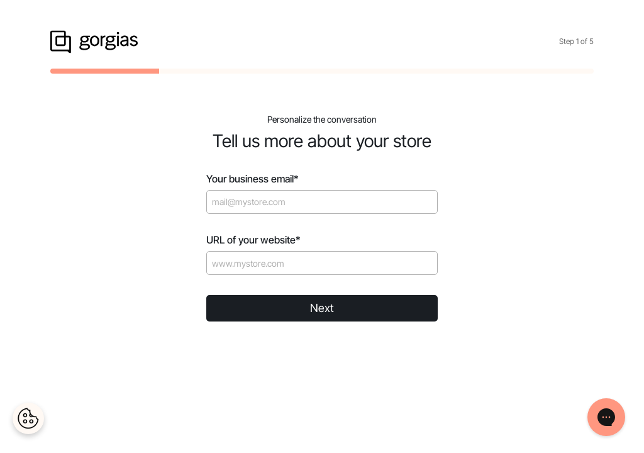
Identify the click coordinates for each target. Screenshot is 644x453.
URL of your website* (253, 240)
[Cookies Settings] (28, 418)
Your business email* (252, 179)
